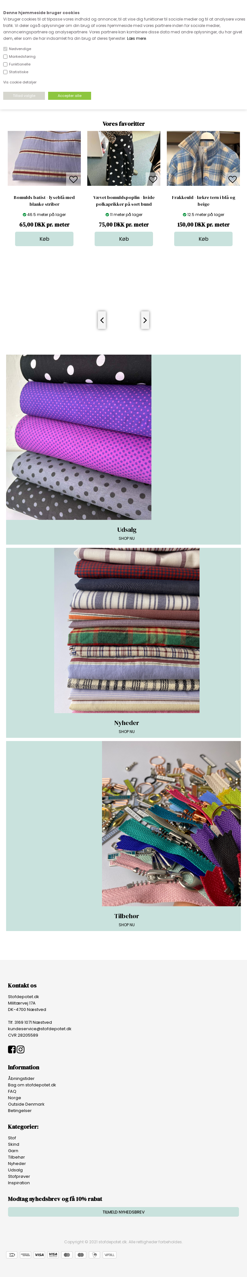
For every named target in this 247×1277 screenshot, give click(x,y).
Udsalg (15, 1170)
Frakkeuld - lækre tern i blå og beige (203, 200)
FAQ (12, 1091)
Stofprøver (19, 1176)
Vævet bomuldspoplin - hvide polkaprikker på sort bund (124, 200)
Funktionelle (19, 64)
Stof (12, 1138)
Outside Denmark (26, 1104)
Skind (13, 1144)
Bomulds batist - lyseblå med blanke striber (44, 200)
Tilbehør (16, 1157)
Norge (14, 1098)
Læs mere (136, 38)
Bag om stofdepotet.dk (32, 1085)
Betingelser (20, 1111)
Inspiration (19, 1183)
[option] (44, 188)
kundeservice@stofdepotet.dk (40, 1029)
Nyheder (17, 1164)
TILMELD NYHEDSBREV (124, 1212)
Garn (13, 1151)
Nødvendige (20, 48)
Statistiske (18, 71)
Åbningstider (21, 1078)
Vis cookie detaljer (20, 82)
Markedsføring (22, 56)
